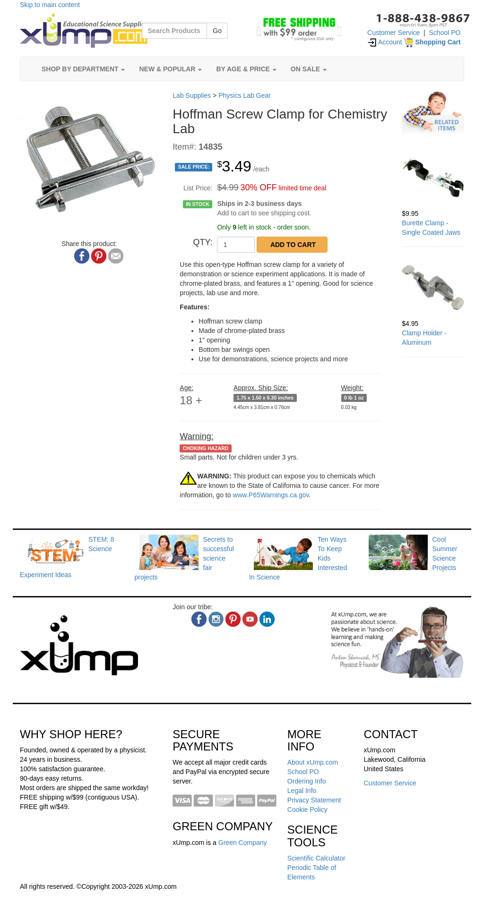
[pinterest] (233, 619)
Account (384, 42)
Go (217, 30)
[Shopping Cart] (432, 42)
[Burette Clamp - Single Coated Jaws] (433, 177)
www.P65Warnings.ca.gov (271, 495)
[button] (256, 28)
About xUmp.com (312, 762)
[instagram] (216, 619)
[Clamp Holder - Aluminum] (433, 287)
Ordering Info (306, 781)
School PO (445, 32)
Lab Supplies (192, 95)
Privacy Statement (314, 800)
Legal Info (302, 790)
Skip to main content (50, 5)
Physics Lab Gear (244, 95)
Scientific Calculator (316, 858)
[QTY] (236, 245)
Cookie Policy (307, 809)
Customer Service (393, 32)
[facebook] (199, 619)
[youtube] (250, 619)
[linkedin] (267, 619)
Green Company (242, 842)
